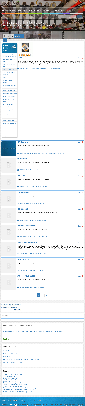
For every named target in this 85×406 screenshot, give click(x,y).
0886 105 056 (23, 167)
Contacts (6, 347)
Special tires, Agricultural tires (9, 121)
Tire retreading (6, 125)
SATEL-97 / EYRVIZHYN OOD (26, 273)
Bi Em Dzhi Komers (23, 139)
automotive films (8, 328)
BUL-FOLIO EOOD (22, 206)
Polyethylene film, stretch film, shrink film (9, 107)
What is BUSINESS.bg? (10, 350)
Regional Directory (22, 10)
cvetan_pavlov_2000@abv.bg (40, 234)
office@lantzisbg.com (38, 251)
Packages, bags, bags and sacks (9, 83)
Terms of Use (38, 394)
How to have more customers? (13, 358)
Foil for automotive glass (23, 328)
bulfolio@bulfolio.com (38, 217)
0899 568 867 (23, 217)
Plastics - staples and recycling (8, 97)
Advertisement (55, 10)
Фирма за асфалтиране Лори (12, 370)
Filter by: (8, 36)
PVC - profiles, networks (9, 114)
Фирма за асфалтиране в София (13, 377)
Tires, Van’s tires (7, 133)
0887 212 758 (23, 200)
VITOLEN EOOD (22, 156)
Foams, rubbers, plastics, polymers (9, 70)
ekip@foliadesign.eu (38, 68)
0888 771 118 (23, 150)
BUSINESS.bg (16, 394)
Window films (57, 328)
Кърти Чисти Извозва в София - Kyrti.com (16, 386)
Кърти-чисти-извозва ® (10, 373)
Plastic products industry (9, 93)
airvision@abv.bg (37, 284)
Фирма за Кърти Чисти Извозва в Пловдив (17, 384)
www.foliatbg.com (55, 68)
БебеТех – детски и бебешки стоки (15, 379)
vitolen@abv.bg (36, 167)
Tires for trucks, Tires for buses (9, 129)
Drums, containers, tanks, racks (9, 62)
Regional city (19, 36)
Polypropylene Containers (9, 111)
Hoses (4, 74)
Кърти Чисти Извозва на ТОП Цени (14, 380)
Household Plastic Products (7, 78)
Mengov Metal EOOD (23, 256)
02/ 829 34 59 (23, 267)
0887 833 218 (23, 234)
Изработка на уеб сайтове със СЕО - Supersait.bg (19, 381)
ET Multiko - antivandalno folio (27, 223)
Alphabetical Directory (35, 10)
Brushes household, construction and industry (9, 52)
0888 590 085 (23, 184)
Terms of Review (48, 394)
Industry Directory (10, 10)
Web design (7, 353)
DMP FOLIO (21, 172)
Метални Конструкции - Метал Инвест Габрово (18, 383)
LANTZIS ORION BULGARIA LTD (27, 239)
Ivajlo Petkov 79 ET (23, 189)
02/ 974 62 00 (23, 251)
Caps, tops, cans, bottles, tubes (9, 57)
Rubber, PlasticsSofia (5, 45)
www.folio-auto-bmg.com (55, 150)
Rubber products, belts (8, 117)
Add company (46, 10)
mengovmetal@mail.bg (39, 267)
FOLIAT (19, 57)
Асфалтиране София (9, 374)
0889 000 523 (23, 68)
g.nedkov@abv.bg (37, 150)
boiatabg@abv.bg (37, 200)
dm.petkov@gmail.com (39, 184)
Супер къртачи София (10, 371)
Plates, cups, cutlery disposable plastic (8, 102)
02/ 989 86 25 (23, 284)
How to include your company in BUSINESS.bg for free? (21, 355)
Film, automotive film (8, 66)
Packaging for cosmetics (9, 87)
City (26, 36)
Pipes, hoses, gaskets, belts (10, 90)
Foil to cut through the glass (42, 328)
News (61, 10)
